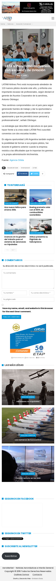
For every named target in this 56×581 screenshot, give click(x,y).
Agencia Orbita (17, 160)
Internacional (25, 168)
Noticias (25, 60)
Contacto (37, 574)
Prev (7, 250)
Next (14, 250)
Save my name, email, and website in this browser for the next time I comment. (27, 310)
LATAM (34, 168)
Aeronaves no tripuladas (28, 401)
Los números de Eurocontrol (28, 440)
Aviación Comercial (13, 60)
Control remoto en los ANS (28, 478)
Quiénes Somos (21, 574)
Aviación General (11, 203)
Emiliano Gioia (37, 578)
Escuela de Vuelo (12, 168)
